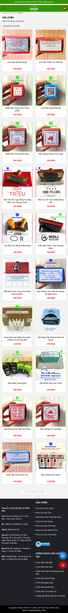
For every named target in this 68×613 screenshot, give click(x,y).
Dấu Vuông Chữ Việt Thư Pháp (17, 429)
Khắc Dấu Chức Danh (44, 508)
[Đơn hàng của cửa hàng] (34, 26)
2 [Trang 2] (27, 492)
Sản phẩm (13, 13)
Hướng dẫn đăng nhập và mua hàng (50, 596)
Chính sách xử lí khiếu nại (46, 591)
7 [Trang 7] (40, 492)
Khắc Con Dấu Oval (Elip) (46, 535)
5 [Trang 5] (35, 492)
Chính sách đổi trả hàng (45, 578)
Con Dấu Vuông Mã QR (51, 108)
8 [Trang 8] (42, 492)
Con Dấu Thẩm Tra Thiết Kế (50, 62)
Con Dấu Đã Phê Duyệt (17, 62)
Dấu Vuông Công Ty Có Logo (50, 154)
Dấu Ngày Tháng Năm (17, 383)
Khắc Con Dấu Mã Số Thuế (47, 530)
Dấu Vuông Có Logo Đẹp (50, 429)
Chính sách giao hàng (44, 583)
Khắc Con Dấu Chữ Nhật (46, 526)
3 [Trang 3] (30, 492)
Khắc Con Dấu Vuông (44, 521)
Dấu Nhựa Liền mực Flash (51, 383)
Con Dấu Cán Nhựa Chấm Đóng (17, 246)
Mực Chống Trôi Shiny (50, 475)
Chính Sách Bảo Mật (44, 563)
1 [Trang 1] (25, 492)
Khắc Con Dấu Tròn (43, 513)
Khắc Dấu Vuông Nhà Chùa (17, 154)
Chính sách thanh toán (45, 587)
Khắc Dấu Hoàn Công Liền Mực (48, 517)
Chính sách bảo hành (44, 567)
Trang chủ (5, 13)
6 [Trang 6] (37, 492)
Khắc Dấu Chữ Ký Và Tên (17, 475)
